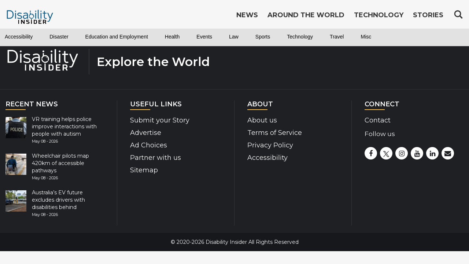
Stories (428, 15)
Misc (426, 36)
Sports (307, 36)
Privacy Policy (270, 145)
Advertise (145, 133)
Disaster (70, 36)
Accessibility (23, 36)
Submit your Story (159, 120)
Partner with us (155, 158)
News (247, 15)
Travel (393, 36)
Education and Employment (139, 36)
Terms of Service (274, 133)
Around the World (305, 15)
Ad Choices (148, 145)
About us (262, 120)
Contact (378, 120)
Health (205, 36)
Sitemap (144, 170)
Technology (350, 36)
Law (275, 36)
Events (242, 36)
